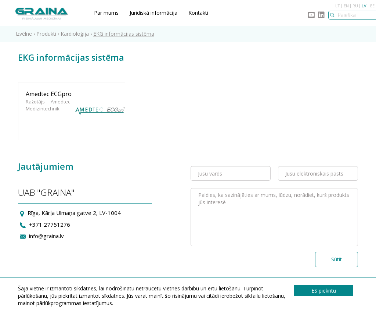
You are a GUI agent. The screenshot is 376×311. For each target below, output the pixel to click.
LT (337, 5)
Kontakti (198, 12)
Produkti (46, 33)
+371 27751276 (49, 224)
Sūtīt (336, 259)
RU (355, 5)
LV (364, 5)
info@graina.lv (46, 236)
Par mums (106, 12)
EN (346, 5)
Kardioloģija (75, 33)
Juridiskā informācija (153, 12)
